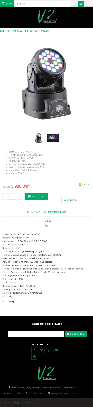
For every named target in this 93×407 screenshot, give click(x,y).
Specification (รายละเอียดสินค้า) (46, 212)
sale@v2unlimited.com (63, 393)
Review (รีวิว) (46, 223)
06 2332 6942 (36, 393)
